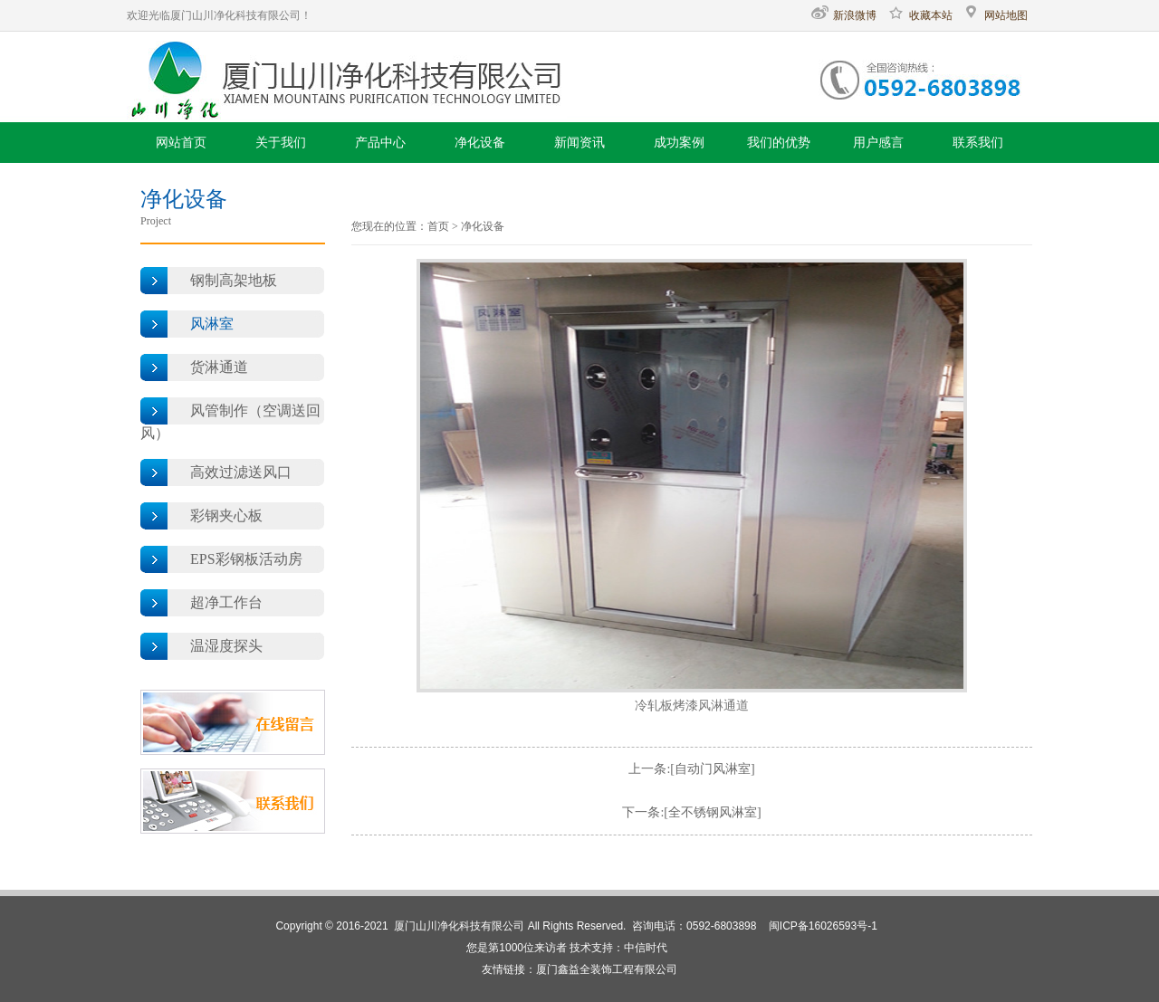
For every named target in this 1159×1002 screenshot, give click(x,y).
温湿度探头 (226, 646)
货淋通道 (219, 367)
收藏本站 (920, 15)
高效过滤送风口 (241, 472)
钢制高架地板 (233, 280)
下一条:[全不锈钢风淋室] (691, 812)
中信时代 (645, 947)
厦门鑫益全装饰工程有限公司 (606, 969)
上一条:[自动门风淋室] (691, 769)
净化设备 (482, 226)
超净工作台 (226, 602)
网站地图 (995, 15)
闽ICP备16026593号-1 (823, 926)
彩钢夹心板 (226, 515)
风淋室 (212, 323)
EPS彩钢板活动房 (246, 559)
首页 (438, 226)
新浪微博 (843, 15)
